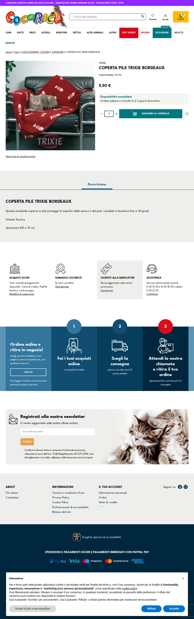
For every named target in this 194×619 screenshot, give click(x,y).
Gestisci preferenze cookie (68, 516)
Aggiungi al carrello (150, 114)
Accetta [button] (174, 608)
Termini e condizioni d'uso (68, 492)
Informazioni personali (113, 492)
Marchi (10, 507)
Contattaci (152, 294)
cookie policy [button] (129, 588)
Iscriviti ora (107, 290)
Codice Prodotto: (106, 75)
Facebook (180, 487)
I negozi (28, 372)
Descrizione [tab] (97, 184)
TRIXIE (102, 63)
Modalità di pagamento (21, 294)
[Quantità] (109, 114)
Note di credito (108, 502)
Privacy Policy (60, 497)
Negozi (10, 502)
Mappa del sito (61, 511)
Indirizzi (104, 507)
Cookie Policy (60, 502)
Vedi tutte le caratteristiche (20, 156)
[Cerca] (107, 16)
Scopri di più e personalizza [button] (32, 608)
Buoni (102, 511)
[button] (183, 578)
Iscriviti (27, 442)
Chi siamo (12, 492)
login (17, 380)
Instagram (186, 487)
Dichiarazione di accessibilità (70, 507)
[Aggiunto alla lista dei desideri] (186, 113)
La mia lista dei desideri (113, 516)
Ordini (103, 497)
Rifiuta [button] (151, 608)
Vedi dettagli (62, 286)
